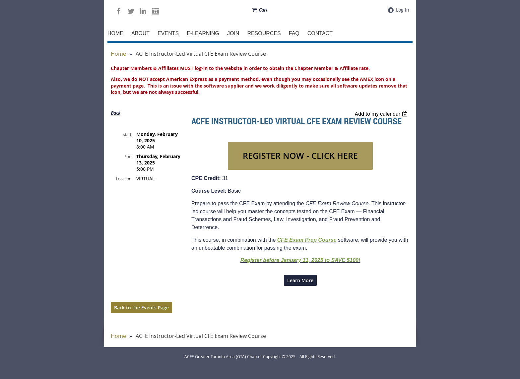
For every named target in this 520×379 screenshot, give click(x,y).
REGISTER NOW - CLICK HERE (300, 155)
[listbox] (382, 114)
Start (127, 134)
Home (118, 53)
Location (123, 178)
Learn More (300, 280)
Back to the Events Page (141, 307)
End (127, 156)
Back (115, 113)
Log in (402, 10)
